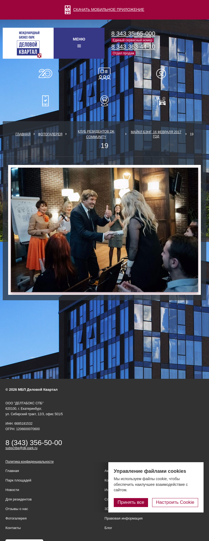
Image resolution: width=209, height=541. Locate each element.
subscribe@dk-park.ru (21, 448)
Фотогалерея (50, 134)
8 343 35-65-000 (133, 33)
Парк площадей (18, 480)
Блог (108, 528)
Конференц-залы (104, 73)
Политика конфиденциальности (29, 462)
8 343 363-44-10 (133, 46)
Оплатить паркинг (163, 100)
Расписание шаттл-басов (104, 100)
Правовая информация (123, 518)
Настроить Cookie (175, 502)
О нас (45, 73)
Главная (23, 134)
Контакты (13, 528)
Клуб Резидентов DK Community (96, 134)
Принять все (131, 502)
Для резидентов (163, 73)
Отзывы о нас (16, 509)
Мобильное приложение (45, 100)
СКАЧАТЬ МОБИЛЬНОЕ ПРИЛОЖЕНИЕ (104, 9)
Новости (12, 490)
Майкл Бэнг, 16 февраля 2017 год (156, 134)
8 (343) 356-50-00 (33, 442)
